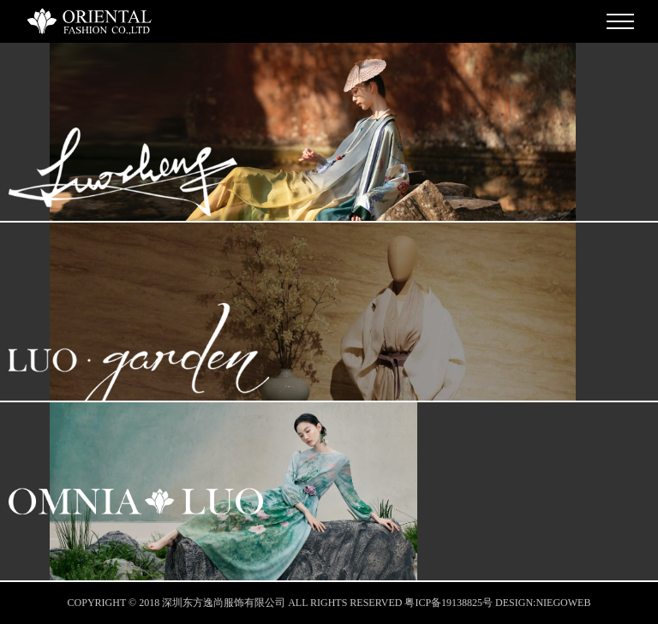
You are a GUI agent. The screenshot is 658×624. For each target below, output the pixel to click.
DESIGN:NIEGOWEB (542, 603)
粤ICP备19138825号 (448, 603)
